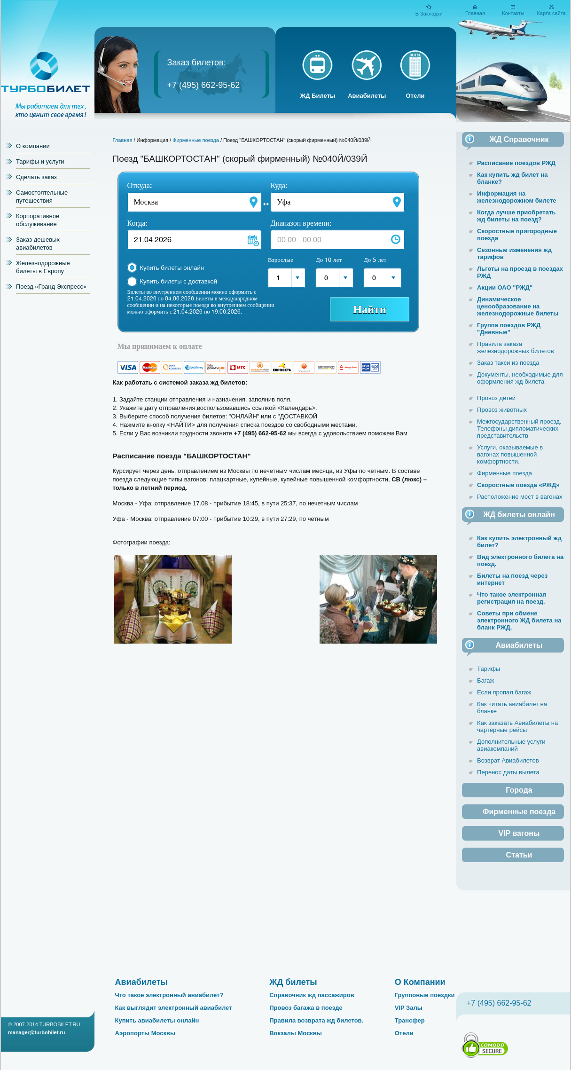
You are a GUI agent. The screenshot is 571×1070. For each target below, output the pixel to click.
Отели (415, 95)
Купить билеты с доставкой (178, 281)
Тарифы (488, 668)
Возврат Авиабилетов (508, 760)
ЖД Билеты (318, 95)
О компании (33, 145)
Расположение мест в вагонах (519, 496)
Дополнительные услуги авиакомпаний (511, 745)
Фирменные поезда (195, 140)
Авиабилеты (367, 95)
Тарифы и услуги (40, 161)
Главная (475, 13)
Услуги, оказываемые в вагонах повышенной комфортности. (510, 454)
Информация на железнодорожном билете (516, 197)
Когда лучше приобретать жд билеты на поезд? (516, 216)
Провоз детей (496, 397)
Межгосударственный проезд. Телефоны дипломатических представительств (519, 428)
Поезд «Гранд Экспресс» (51, 286)
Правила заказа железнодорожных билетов (515, 347)
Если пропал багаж (504, 692)
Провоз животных (502, 409)
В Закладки (429, 13)
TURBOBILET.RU (59, 1024)
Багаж (485, 680)
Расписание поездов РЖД (516, 162)
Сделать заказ (36, 177)
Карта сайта (551, 13)
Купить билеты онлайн (172, 267)
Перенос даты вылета (508, 772)
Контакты (513, 13)
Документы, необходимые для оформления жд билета (520, 378)
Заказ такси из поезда (508, 362)
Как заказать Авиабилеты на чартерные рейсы (517, 726)
